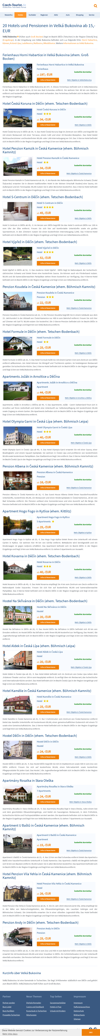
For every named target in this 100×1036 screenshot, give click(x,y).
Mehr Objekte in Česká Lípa (81, 443)
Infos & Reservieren (47, 80)
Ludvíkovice (27, 43)
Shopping (79, 15)
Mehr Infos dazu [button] (9, 1034)
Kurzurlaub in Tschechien (36, 1011)
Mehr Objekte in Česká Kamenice (79, 173)
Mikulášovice (49, 43)
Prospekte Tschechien (11, 1015)
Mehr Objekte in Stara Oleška (80, 802)
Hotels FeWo (20, 18)
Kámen (6, 43)
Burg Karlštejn (8, 1011)
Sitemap (77, 1019)
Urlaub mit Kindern (57, 1011)
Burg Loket (7, 1007)
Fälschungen (31, 1015)
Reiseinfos (8, 15)
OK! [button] (91, 1032)
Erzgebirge (8, 39)
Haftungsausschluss (82, 1007)
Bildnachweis (79, 1015)
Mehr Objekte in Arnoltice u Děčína (78, 398)
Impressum (78, 1002)
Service (91, 15)
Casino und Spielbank (35, 1007)
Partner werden (9, 1002)
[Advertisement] (58, 6)
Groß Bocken (37, 36)
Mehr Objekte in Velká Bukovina (79, 80)
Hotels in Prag (55, 1007)
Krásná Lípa (15, 43)
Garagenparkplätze (57, 1002)
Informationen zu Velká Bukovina (78, 43)
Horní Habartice (89, 39)
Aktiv (56, 15)
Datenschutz (79, 1011)
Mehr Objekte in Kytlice (83, 532)
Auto (68, 15)
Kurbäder (32, 15)
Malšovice (37, 43)
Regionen (44, 15)
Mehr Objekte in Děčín (83, 125)
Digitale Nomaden (33, 1002)
